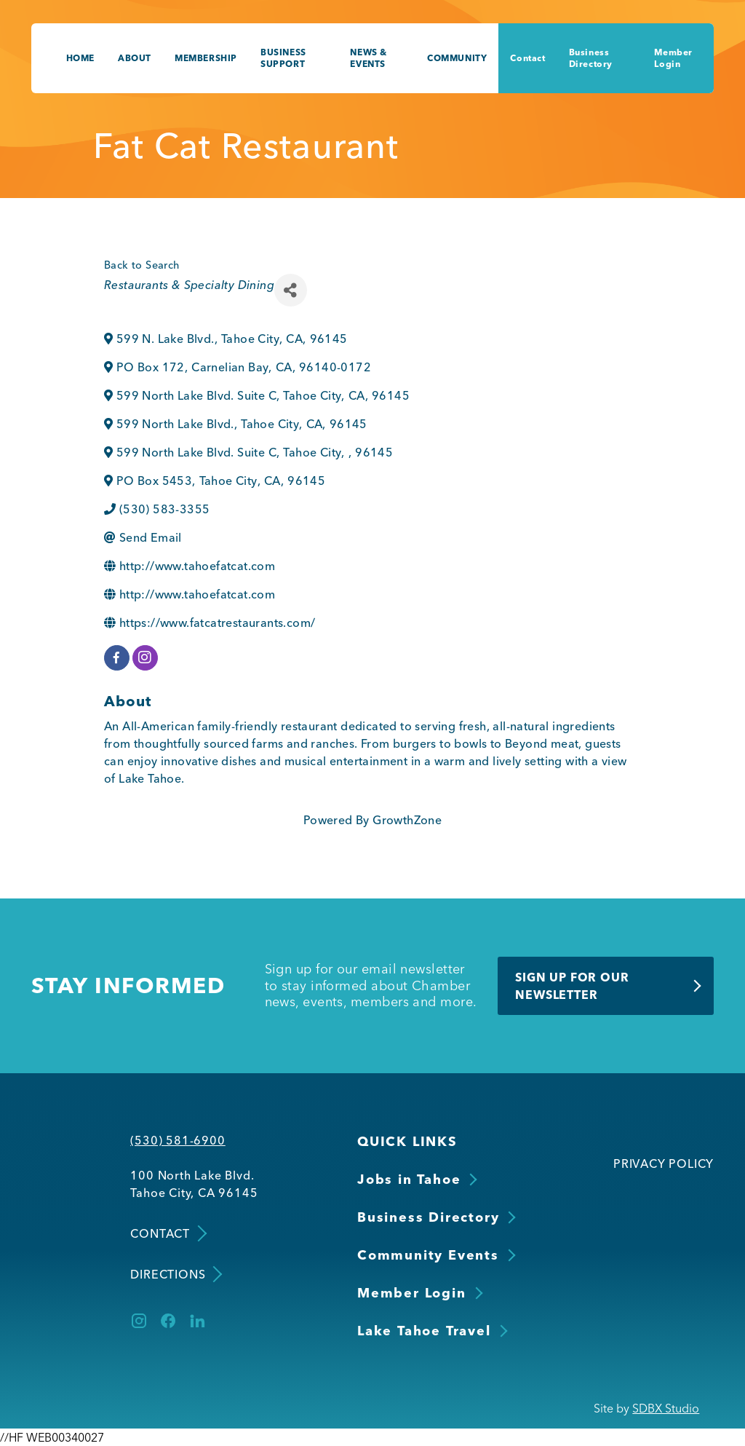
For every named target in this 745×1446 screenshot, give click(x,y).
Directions (175, 1274)
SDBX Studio (665, 1408)
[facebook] (117, 658)
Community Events (428, 1255)
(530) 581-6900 (177, 1140)
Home (80, 57)
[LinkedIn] (197, 1321)
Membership (206, 57)
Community (457, 57)
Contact (527, 57)
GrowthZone (407, 820)
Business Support (283, 58)
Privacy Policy (663, 1163)
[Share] (290, 290)
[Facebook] (168, 1321)
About (134, 57)
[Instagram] (139, 1321)
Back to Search (142, 265)
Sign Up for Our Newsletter (572, 986)
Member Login (673, 58)
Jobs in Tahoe (409, 1179)
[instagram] (145, 658)
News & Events (368, 58)
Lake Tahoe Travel (424, 1330)
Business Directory (591, 58)
